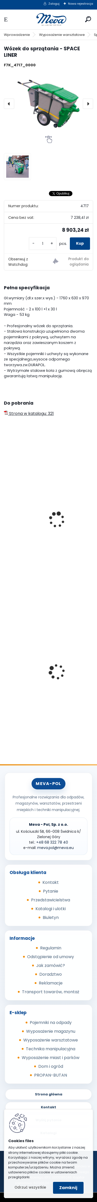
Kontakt (50, 882)
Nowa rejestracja (80, 4)
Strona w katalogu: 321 (29, 413)
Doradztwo (50, 974)
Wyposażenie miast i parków (50, 1058)
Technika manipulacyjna (50, 1049)
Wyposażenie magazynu (50, 1031)
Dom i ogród (50, 1066)
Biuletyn (51, 917)
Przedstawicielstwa (50, 900)
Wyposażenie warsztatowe (62, 34)
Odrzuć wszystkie (30, 1187)
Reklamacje (51, 983)
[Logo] (49, 19)
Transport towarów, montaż (50, 992)
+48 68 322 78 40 (52, 842)
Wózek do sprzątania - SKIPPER (39, 536)
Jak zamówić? (50, 965)
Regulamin (50, 948)
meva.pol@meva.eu (55, 847)
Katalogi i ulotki (50, 909)
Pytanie (50, 891)
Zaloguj (53, 4)
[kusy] (42, 243)
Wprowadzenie (17, 34)
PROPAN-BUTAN (50, 1075)
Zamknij (68, 1188)
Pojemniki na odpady (51, 1022)
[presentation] (9, 104)
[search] (88, 19)
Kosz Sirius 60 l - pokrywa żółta (39, 675)
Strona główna (48, 1094)
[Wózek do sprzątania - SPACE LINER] (48, 103)
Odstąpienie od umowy (50, 957)
